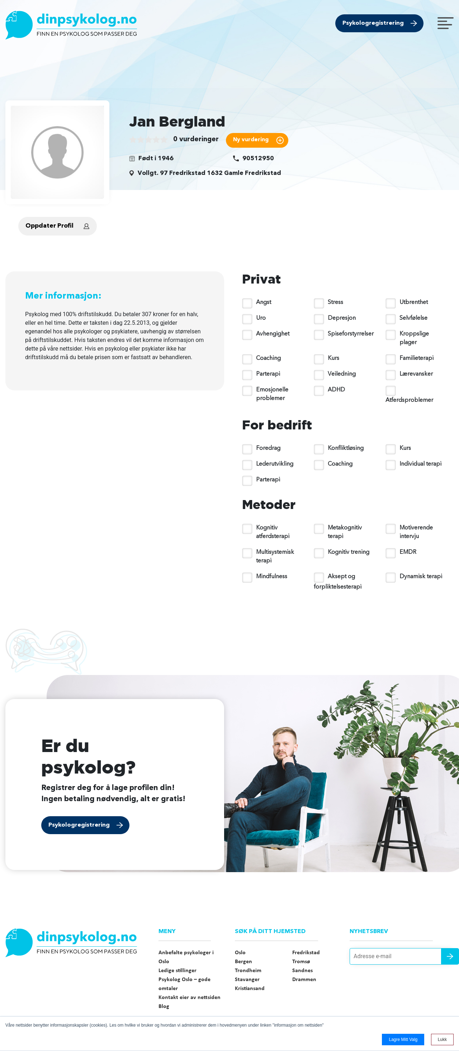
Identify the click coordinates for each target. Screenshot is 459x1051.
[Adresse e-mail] (402, 956)
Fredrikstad (306, 953)
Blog (163, 1006)
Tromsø (301, 962)
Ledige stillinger (177, 971)
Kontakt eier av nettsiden (189, 997)
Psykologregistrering (373, 23)
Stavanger (247, 980)
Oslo (240, 953)
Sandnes (302, 971)
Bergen (243, 962)
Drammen (304, 980)
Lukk (442, 1039)
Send (450, 956)
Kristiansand (250, 988)
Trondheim (248, 971)
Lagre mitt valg (403, 1039)
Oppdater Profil (49, 226)
